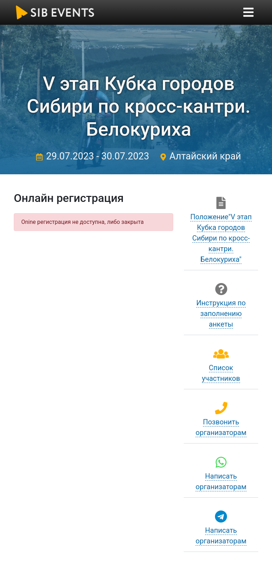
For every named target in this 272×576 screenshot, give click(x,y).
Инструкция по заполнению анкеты (221, 313)
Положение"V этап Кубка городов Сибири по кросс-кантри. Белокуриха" (221, 238)
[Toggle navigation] (248, 12)
